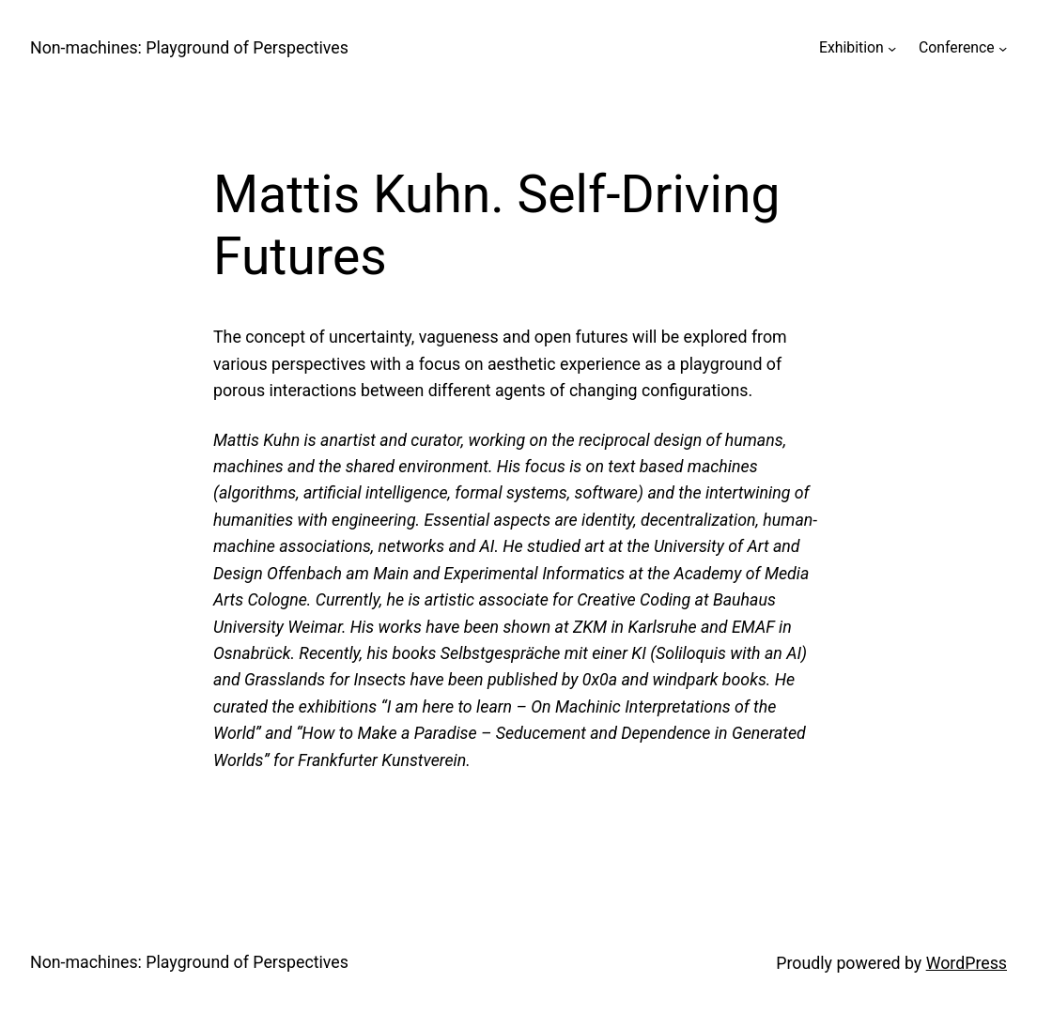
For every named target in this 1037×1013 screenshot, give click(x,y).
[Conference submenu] (1002, 47)
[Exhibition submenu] (892, 47)
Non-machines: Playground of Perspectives (189, 47)
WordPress (966, 963)
